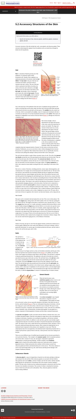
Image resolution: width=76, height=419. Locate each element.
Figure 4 (30, 304)
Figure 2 (45, 115)
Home (51, 3)
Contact (48, 411)
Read (55, 3)
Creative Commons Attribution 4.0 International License (16, 399)
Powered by (37, 409)
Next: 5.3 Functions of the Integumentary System (63, 417)
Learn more (39, 7)
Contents (9, 11)
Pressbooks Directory (40, 411)
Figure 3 (43, 252)
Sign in (59, 3)
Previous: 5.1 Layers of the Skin (8, 417)
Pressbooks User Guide (30, 411)
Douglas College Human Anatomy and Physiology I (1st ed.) (16, 395)
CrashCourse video (37, 63)
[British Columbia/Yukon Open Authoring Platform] (10, 2)
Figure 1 (35, 98)
